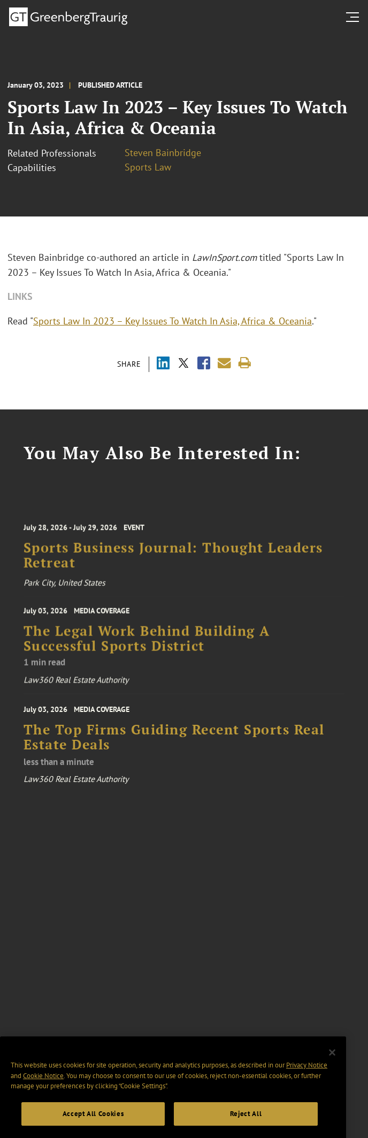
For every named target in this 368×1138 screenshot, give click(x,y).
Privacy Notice (306, 1072)
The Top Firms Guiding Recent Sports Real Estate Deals (174, 742)
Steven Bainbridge (163, 152)
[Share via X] (183, 364)
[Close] (332, 1060)
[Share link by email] (224, 363)
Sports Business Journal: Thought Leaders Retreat (173, 559)
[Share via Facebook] (203, 364)
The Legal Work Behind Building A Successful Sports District (147, 641)
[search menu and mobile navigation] (354, 17)
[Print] (245, 363)
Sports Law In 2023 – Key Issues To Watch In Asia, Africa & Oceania (172, 321)
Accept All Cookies (93, 1121)
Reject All (246, 1121)
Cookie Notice (43, 1083)
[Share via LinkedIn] (163, 364)
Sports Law (148, 167)
